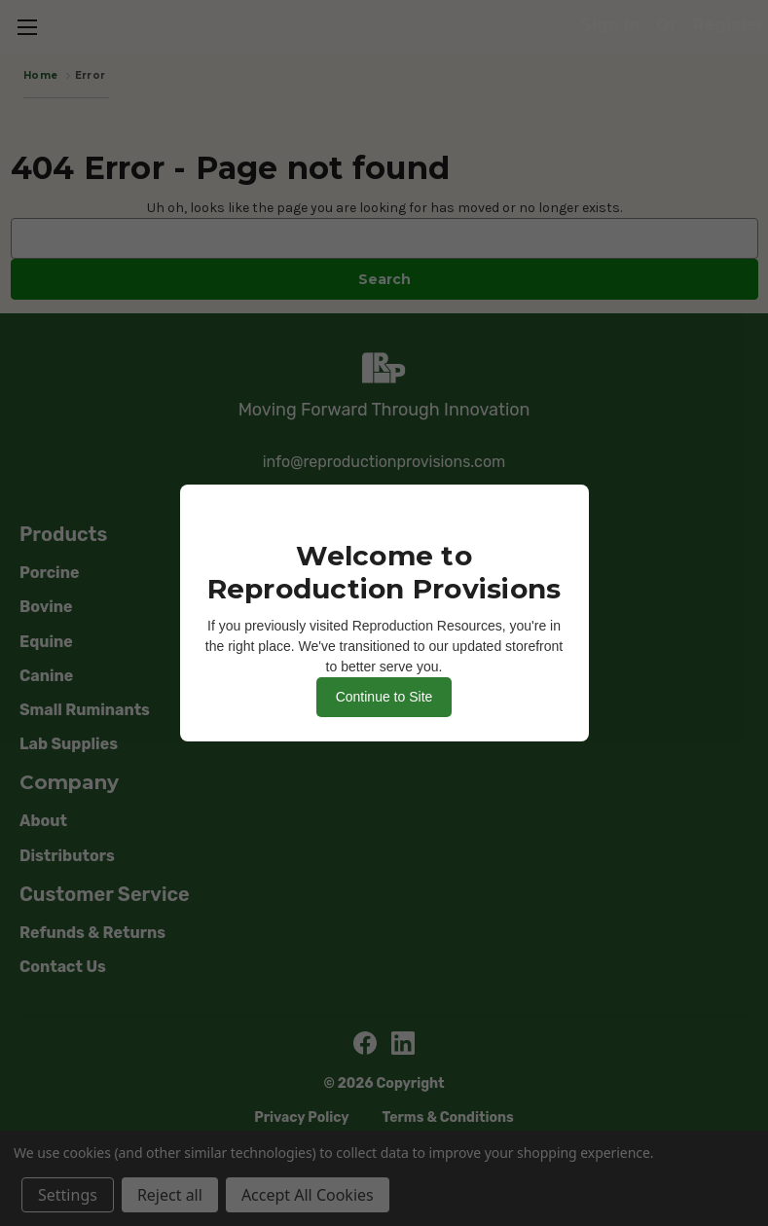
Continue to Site (384, 696)
